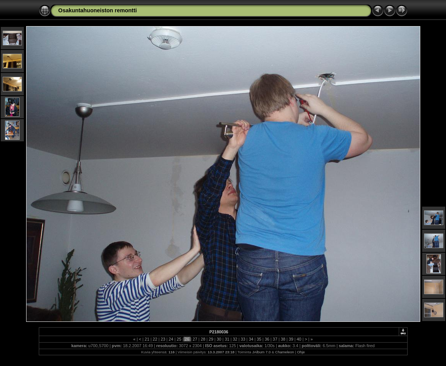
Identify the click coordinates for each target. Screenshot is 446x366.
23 (162, 339)
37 (275, 339)
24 (170, 339)
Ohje (301, 352)
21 (147, 339)
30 (219, 339)
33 (243, 339)
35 (258, 339)
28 (202, 339)
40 (298, 339)
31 (227, 339)
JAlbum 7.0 (261, 352)
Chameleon (284, 352)
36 (267, 339)
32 (235, 339)
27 (195, 339)
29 (210, 339)
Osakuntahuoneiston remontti (97, 10)
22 (154, 339)
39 (291, 339)
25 (179, 339)
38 (283, 339)
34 (250, 339)
